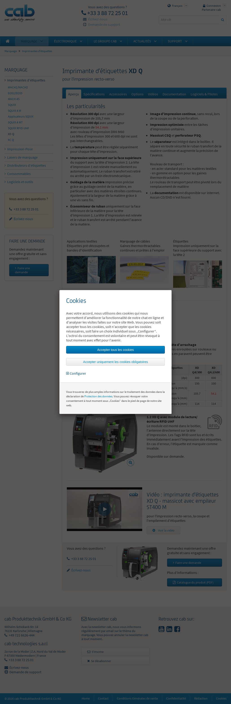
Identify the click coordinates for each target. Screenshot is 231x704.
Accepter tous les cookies (115, 350)
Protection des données (98, 396)
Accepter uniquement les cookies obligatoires (115, 362)
